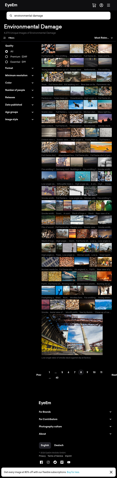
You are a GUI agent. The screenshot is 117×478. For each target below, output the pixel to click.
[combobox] (62, 16)
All (11, 51)
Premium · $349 (18, 56)
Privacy (41, 459)
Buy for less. (73, 472)
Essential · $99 (18, 62)
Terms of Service (54, 459)
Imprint (67, 459)
